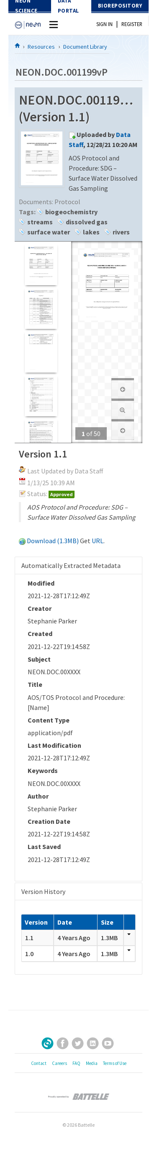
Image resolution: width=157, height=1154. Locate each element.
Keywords (43, 770)
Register (131, 24)
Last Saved (44, 846)
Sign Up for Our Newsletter (47, 1043)
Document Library (85, 46)
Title (35, 684)
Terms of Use (114, 1063)
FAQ (76, 1063)
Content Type (48, 720)
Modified (41, 583)
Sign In (104, 24)
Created (40, 633)
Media (92, 1063)
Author (38, 796)
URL (97, 540)
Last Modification (54, 745)
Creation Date (49, 821)
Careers (59, 1063)
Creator (39, 608)
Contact (38, 1063)
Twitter (78, 1043)
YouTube (108, 1043)
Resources (41, 46)
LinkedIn (93, 1043)
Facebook (63, 1043)
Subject (39, 659)
